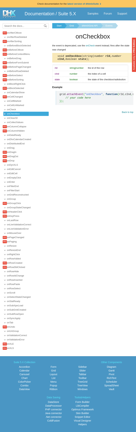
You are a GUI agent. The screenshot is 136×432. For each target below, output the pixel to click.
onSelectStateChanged (19, 297)
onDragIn (11, 152)
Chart (24, 378)
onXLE (10, 344)
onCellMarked (14, 101)
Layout (53, 374)
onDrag (11, 147)
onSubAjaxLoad (15, 305)
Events (109, 25)
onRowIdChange (15, 275)
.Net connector (54, 416)
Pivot (111, 374)
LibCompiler (82, 405)
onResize (11, 245)
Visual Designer (82, 420)
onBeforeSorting (15, 79)
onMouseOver (14, 233)
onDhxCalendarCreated (19, 139)
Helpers (82, 424)
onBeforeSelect (15, 75)
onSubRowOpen (15, 314)
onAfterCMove (14, 32)
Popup (53, 385)
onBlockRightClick (16, 84)
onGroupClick (14, 203)
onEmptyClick (14, 177)
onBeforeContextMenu (18, 54)
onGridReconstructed (18, 194)
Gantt (112, 370)
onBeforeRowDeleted (18, 71)
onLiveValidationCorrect (19, 224)
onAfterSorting (14, 41)
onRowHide (13, 271)
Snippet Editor (82, 416)
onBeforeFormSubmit (18, 62)
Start (59, 25)
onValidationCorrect (17, 335)
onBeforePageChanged (19, 67)
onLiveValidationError (18, 228)
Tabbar (82, 374)
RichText (111, 378)
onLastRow (12, 220)
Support (122, 13)
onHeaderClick (14, 211)
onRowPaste (13, 284)
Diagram (111, 366)
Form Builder (82, 402)
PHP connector (53, 409)
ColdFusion (53, 420)
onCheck (11, 109)
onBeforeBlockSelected (19, 45)
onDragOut (12, 156)
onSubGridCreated (16, 309)
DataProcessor (53, 405)
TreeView (82, 385)
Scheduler (111, 381)
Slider (82, 370)
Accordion (24, 366)
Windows (83, 389)
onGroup (11, 199)
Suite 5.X (67, 13)
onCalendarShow (16, 92)
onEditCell (12, 173)
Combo (25, 385)
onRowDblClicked (16, 267)
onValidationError (15, 339)
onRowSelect (14, 288)
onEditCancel (14, 169)
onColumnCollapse (16, 126)
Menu (53, 381)
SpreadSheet (111, 385)
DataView (24, 389)
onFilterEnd (13, 186)
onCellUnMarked (15, 105)
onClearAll (12, 118)
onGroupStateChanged (19, 207)
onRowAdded (14, 258)
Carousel (24, 374)
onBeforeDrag (14, 58)
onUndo (11, 326)
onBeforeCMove (15, 49)
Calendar (24, 370)
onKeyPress (13, 216)
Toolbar (82, 378)
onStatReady (13, 301)
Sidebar (82, 366)
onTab (10, 322)
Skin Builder (82, 413)
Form (53, 366)
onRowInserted (14, 280)
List (53, 378)
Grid (71, 25)
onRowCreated (14, 263)
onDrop (11, 160)
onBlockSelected (15, 88)
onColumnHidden (16, 130)
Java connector (53, 413)
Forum (108, 13)
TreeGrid (82, 381)
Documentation (39, 13)
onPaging (12, 241)
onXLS (10, 348)
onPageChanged (15, 237)
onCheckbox (13, 113)
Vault (111, 389)
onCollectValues (15, 122)
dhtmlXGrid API (90, 25)
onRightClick (13, 254)
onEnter (11, 182)
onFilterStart (13, 190)
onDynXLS (12, 165)
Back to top (127, 113)
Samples (92, 13)
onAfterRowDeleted (17, 37)
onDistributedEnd (16, 143)
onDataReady (14, 135)
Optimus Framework (82, 409)
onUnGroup (13, 331)
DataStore (53, 402)
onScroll (11, 292)
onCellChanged (15, 96)
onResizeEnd (14, 250)
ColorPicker (24, 381)
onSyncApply (13, 318)
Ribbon (53, 389)
